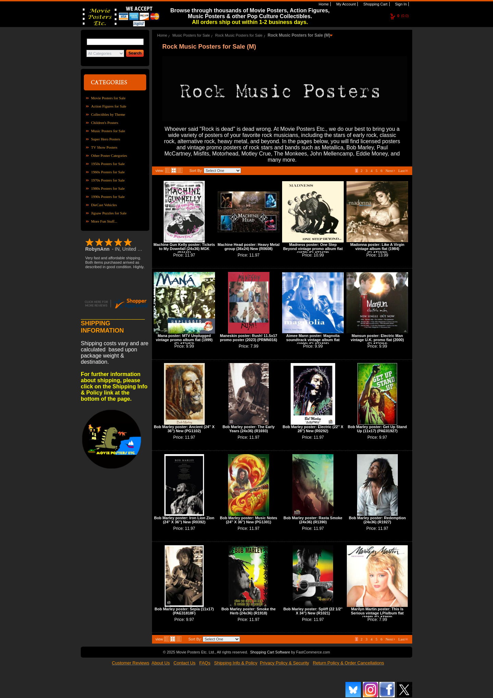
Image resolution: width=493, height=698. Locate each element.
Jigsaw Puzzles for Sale (109, 213)
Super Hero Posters (105, 139)
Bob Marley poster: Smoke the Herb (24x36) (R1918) (249, 611)
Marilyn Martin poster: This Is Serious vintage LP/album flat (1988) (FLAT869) (377, 613)
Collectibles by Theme (108, 114)
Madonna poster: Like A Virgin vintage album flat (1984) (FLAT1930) (377, 248)
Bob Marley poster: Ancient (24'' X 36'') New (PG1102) (184, 429)
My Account (345, 4)
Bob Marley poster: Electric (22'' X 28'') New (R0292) (312, 429)
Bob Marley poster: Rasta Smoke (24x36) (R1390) (312, 520)
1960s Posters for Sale (108, 172)
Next (390, 171)
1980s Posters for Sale (108, 188)
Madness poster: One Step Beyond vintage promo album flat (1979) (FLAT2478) (313, 248)
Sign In (400, 4)
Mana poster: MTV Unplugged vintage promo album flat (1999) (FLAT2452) (184, 340)
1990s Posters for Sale (108, 197)
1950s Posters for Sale (108, 164)
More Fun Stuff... (104, 221)
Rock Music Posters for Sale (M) (299, 35)
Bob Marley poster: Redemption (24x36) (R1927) (377, 520)
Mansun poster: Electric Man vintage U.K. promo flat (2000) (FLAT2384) (377, 340)
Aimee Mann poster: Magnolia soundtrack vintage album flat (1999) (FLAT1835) (313, 340)
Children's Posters (104, 123)
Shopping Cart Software (270, 652)
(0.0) (403, 16)
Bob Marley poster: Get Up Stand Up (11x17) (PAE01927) (377, 429)
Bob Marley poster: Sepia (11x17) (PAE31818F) (184, 611)
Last (403, 171)
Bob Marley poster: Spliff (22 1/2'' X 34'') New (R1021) (313, 611)
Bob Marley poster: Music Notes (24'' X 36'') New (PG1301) (248, 520)
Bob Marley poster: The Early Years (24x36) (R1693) (249, 429)
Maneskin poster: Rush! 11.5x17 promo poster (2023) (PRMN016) (248, 338)
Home (323, 4)
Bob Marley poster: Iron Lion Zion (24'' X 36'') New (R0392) (184, 520)
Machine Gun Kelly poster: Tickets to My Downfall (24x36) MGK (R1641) (184, 248)
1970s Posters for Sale (108, 180)
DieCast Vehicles (104, 205)
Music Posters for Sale (108, 131)
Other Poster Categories (109, 155)
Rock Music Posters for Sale (239, 35)
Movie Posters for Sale (108, 98)
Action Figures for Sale (108, 106)
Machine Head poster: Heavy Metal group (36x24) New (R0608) (249, 246)
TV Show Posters (104, 147)
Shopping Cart (374, 4)
